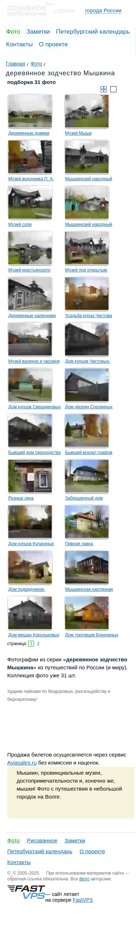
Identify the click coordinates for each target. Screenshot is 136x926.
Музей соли (19, 224)
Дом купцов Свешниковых (34, 406)
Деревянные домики (28, 133)
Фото (13, 31)
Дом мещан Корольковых (33, 634)
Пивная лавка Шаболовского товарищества (79, 544)
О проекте (53, 44)
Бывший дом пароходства (34, 452)
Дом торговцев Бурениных (91, 634)
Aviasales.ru (22, 762)
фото (84, 878)
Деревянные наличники (32, 315)
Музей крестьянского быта (29, 271)
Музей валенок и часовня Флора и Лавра (34, 362)
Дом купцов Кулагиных (31, 543)
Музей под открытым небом (86, 271)
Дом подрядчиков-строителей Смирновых (32, 590)
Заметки (38, 31)
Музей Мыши (78, 133)
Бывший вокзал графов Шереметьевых (88, 453)
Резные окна (21, 498)
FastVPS (83, 900)
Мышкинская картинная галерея (89, 590)
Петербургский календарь (93, 31)
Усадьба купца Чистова (88, 315)
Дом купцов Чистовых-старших (87, 362)
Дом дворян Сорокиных (88, 406)
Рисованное (42, 840)
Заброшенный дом (84, 498)
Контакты (19, 44)
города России (103, 10)
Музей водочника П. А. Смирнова (31, 180)
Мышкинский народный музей (88, 180)
